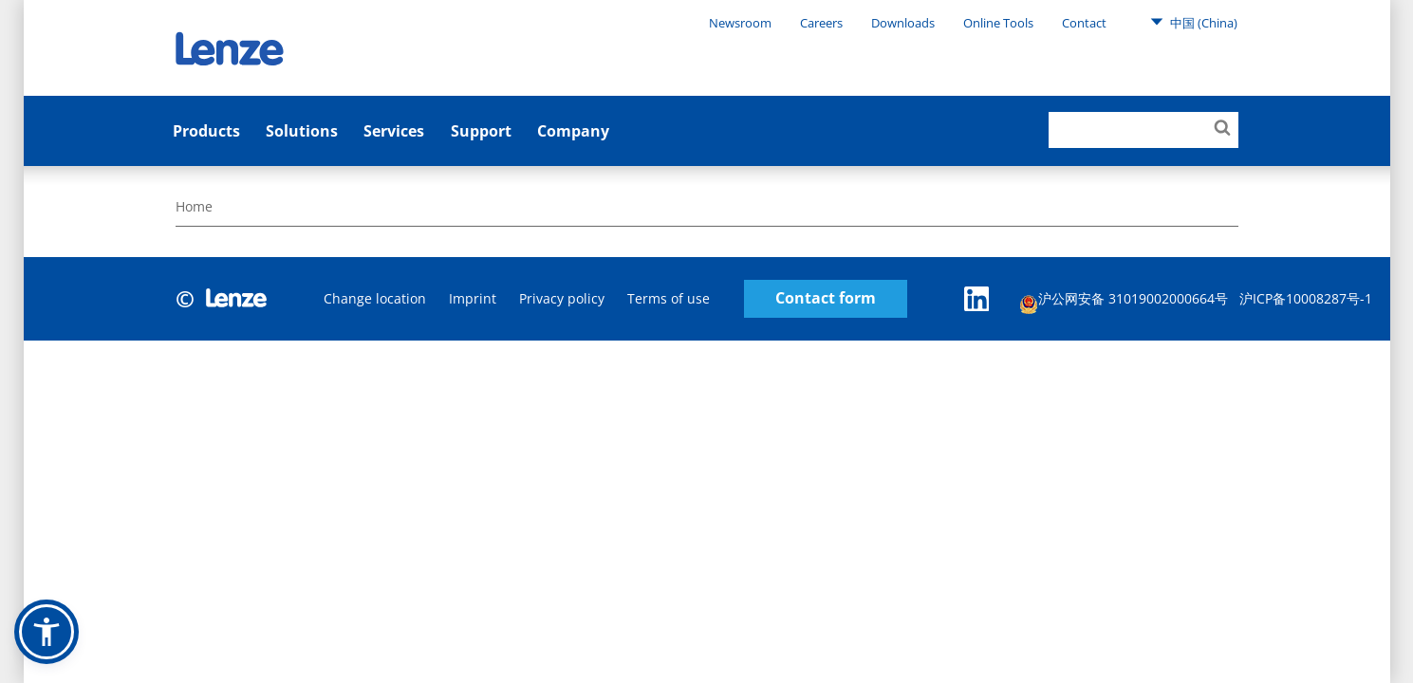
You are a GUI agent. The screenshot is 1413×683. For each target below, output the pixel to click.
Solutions (302, 130)
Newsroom (740, 22)
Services (393, 130)
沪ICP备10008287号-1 (1305, 298)
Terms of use (668, 298)
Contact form (825, 298)
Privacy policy (561, 298)
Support (481, 130)
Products (206, 130)
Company (573, 130)
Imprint (472, 298)
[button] (46, 631)
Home (194, 206)
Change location (375, 298)
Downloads (903, 22)
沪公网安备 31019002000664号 (1123, 301)
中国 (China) (1193, 21)
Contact (1084, 22)
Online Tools (998, 22)
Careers (821, 22)
